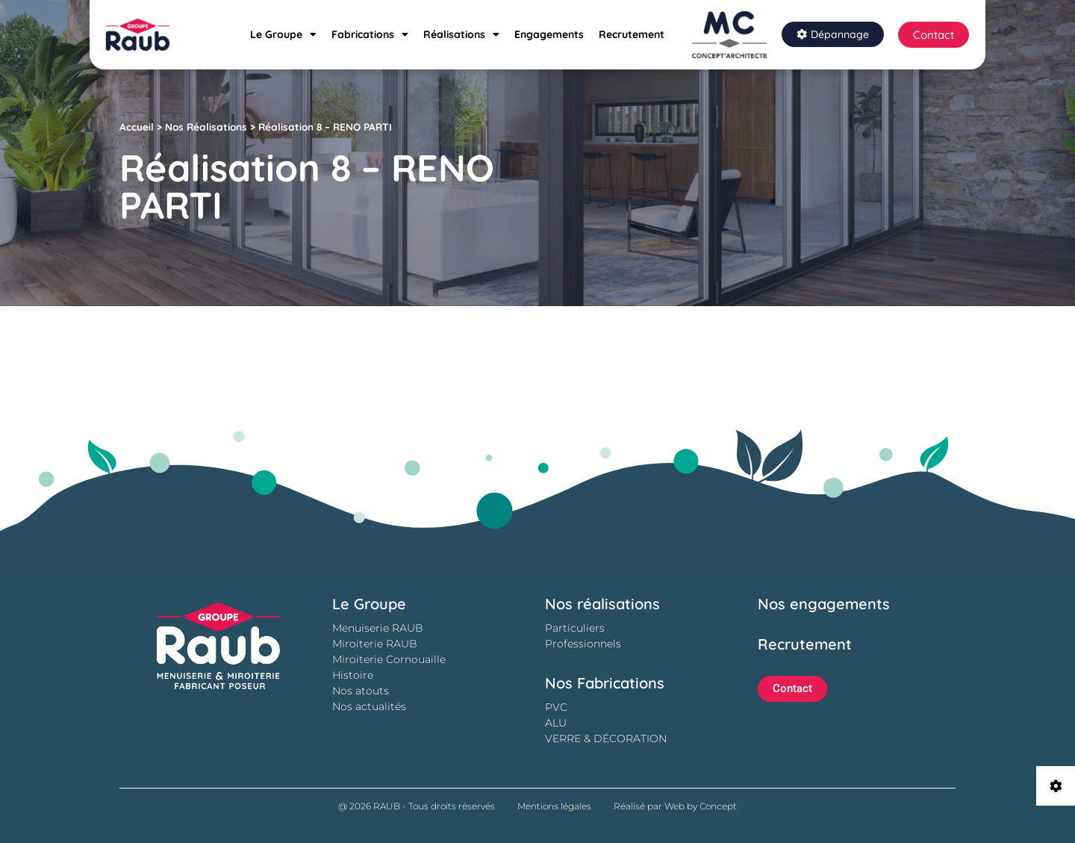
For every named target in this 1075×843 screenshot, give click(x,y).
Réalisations (461, 34)
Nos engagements (824, 603)
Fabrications (369, 34)
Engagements (549, 34)
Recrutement (631, 34)
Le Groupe (283, 34)
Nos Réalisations (206, 126)
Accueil (136, 126)
